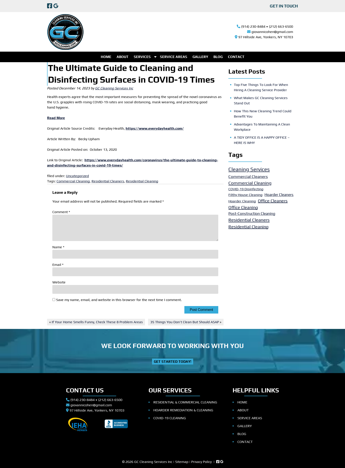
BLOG (218, 57)
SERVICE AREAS (173, 57)
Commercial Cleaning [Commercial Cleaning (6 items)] (250, 183)
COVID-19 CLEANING (169, 418)
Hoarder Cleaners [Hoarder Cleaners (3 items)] (279, 194)
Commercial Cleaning (73, 181)
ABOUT (122, 57)
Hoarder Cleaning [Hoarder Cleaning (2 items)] (242, 201)
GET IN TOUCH (284, 6)
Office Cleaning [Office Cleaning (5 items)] (243, 207)
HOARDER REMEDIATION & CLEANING (183, 410)
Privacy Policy (201, 462)
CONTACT (236, 57)
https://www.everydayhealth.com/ (155, 128)
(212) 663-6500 (281, 26)
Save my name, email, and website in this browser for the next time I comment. (119, 300)
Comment (61, 212)
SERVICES (142, 57)
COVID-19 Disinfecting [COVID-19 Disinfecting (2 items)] (245, 189)
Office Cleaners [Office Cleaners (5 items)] (273, 200)
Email (57, 265)
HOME (106, 57)
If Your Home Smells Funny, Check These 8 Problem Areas (97, 322)
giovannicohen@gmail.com (272, 32)
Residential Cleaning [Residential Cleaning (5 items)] (248, 226)
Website (59, 282)
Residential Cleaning (142, 181)
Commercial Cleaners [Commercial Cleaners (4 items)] (248, 176)
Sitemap (181, 462)
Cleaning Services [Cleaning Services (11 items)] (249, 169)
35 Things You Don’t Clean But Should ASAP (184, 322)
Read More (56, 118)
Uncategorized (77, 176)
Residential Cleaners (108, 181)
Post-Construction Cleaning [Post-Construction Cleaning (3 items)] (251, 213)
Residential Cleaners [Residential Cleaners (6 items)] (249, 220)
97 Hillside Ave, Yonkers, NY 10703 (265, 37)
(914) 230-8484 (253, 26)
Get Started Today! (172, 361)
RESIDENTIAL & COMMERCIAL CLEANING (185, 402)
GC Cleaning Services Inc (114, 88)
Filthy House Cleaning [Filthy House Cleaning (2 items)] (245, 195)
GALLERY (200, 57)
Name (58, 247)
